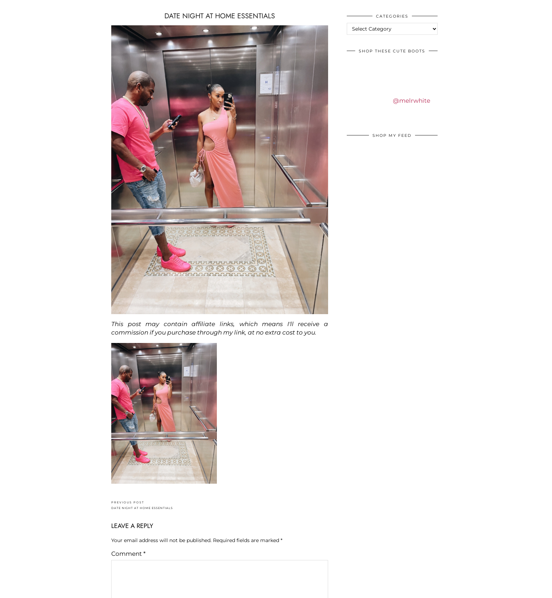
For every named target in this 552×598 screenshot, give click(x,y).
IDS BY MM (12, 6)
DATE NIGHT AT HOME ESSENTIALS (142, 505)
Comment (128, 553)
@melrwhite (411, 100)
